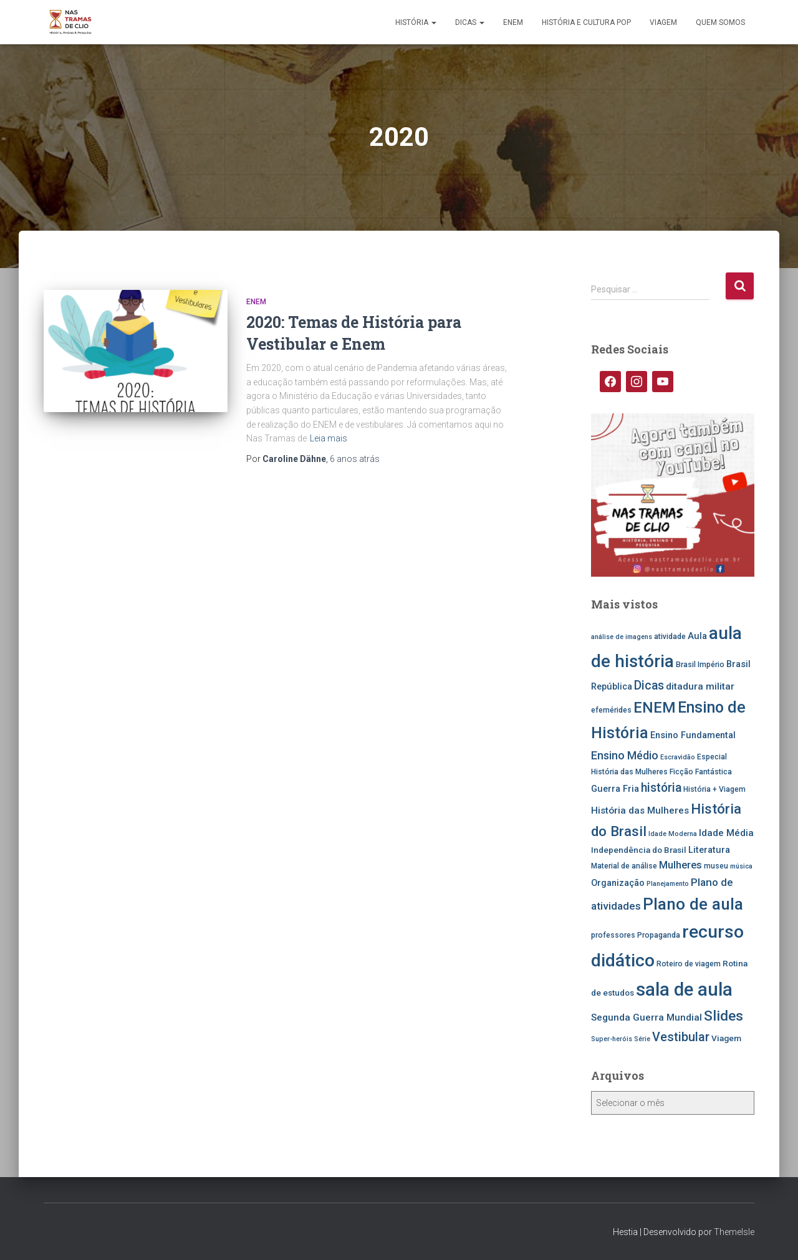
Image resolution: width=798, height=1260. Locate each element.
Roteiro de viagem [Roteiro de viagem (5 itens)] (688, 963)
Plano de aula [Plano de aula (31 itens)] (693, 904)
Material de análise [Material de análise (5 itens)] (624, 866)
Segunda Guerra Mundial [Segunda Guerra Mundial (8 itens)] (646, 1017)
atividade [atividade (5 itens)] (670, 636)
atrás (355, 459)
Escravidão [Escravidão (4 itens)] (677, 757)
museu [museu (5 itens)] (716, 866)
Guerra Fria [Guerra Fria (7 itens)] (615, 789)
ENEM (513, 22)
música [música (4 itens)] (741, 866)
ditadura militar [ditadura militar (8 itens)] (700, 686)
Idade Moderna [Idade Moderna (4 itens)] (672, 834)
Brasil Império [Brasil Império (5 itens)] (700, 664)
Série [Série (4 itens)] (642, 1039)
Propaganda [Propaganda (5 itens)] (658, 935)
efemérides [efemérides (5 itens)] (611, 710)
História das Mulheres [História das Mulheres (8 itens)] (640, 810)
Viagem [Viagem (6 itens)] (726, 1038)
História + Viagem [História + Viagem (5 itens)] (714, 789)
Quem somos (720, 22)
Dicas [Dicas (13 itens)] (649, 685)
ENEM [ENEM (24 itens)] (654, 707)
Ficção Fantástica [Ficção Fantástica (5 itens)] (701, 771)
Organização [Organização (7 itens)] (618, 883)
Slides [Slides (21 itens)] (723, 1016)
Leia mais (328, 438)
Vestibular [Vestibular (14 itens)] (680, 1037)
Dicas (469, 22)
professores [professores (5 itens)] (613, 935)
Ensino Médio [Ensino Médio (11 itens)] (624, 755)
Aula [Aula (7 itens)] (697, 636)
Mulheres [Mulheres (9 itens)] (680, 865)
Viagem (663, 22)
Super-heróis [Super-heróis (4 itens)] (611, 1039)
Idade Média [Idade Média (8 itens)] (726, 833)
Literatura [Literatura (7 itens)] (709, 850)
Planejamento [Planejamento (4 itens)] (668, 884)
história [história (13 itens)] (661, 788)
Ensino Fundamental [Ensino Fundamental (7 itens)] (693, 735)
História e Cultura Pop (586, 22)
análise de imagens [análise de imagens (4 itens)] (621, 637)
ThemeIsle (734, 1232)
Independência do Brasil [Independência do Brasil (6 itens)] (638, 850)
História (415, 22)
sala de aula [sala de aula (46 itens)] (684, 989)
